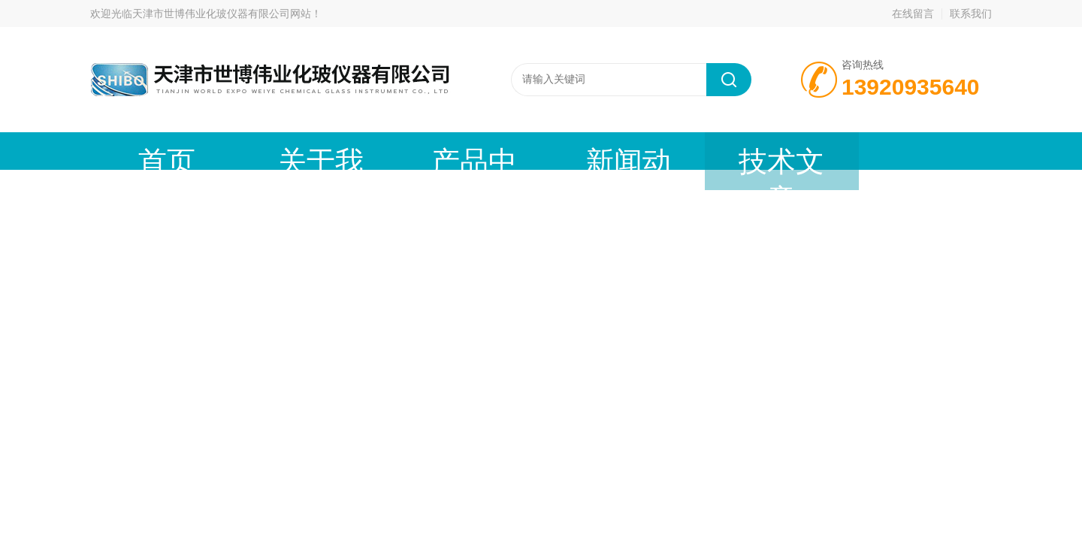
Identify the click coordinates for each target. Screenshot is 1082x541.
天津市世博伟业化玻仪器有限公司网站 (221, 14)
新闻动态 (485, 150)
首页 (146, 150)
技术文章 (597, 150)
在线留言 (913, 14)
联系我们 (971, 14)
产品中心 (372, 150)
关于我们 (259, 150)
